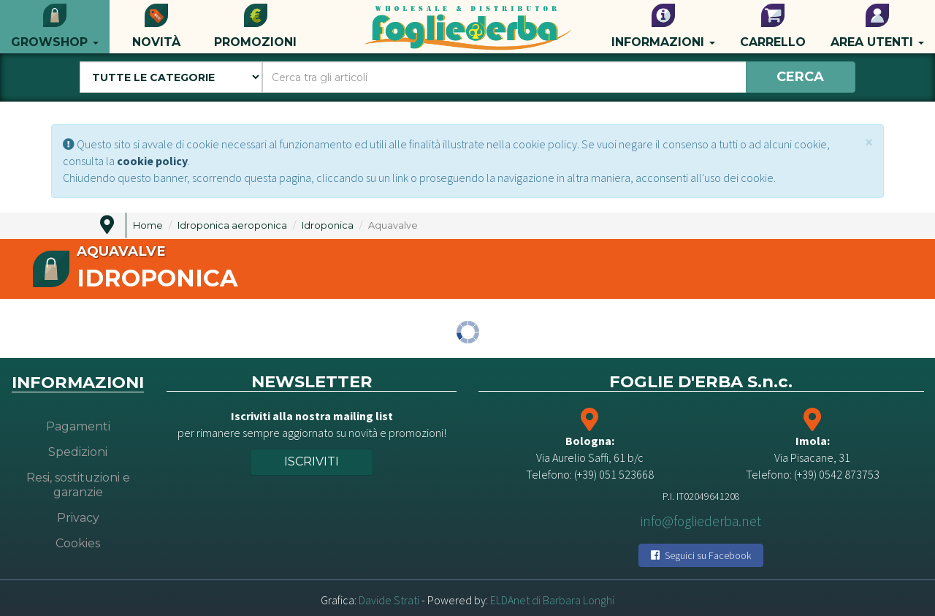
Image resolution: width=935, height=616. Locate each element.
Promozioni (255, 26)
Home (148, 225)
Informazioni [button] (663, 26)
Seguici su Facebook (701, 555)
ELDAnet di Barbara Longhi (552, 600)
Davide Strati (389, 600)
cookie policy (152, 160)
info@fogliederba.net (701, 521)
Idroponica (328, 225)
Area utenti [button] (877, 26)
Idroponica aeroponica (232, 225)
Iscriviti (311, 461)
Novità (156, 26)
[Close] (869, 142)
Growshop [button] (55, 26)
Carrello (773, 26)
